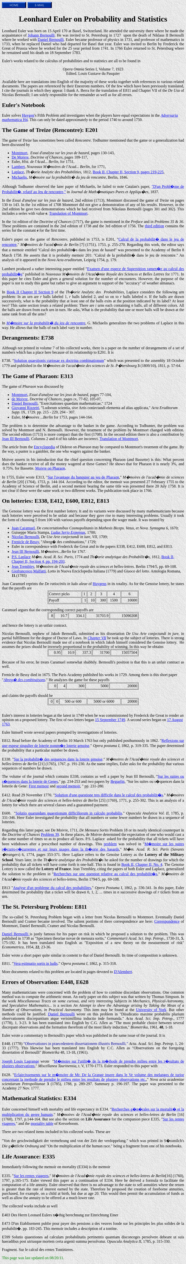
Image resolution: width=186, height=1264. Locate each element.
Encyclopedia (44, 447)
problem (110, 844)
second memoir (68, 786)
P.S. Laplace (21, 557)
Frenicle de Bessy (25, 542)
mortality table (42, 1123)
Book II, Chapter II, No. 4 (141, 864)
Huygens (100, 584)
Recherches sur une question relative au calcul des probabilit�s (105, 874)
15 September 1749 (110, 720)
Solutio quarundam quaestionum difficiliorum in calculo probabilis (69, 813)
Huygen (28, 115)
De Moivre (20, 157)
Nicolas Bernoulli (25, 537)
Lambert (18, 167)
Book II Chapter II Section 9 (30, 292)
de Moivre (20, 399)
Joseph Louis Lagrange (20, 1061)
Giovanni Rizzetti (25, 408)
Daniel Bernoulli (51, 40)
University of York (151, 1010)
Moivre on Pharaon (50, 468)
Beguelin (117, 781)
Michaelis (19, 177)
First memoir (39, 786)
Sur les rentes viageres (31, 1176)
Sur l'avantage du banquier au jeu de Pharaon (83, 477)
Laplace (18, 172)
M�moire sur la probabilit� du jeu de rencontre (45, 323)
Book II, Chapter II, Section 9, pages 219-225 (128, 172)
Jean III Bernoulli (15, 439)
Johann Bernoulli (41, 35)
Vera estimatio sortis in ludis (36, 963)
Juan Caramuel (23, 528)
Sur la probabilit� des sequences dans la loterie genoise (58, 759)
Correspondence (166, 921)
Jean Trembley (23, 566)
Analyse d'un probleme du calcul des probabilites (52, 888)
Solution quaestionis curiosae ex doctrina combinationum (59, 360)
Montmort (19, 153)
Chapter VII (97, 638)
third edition (154, 226)
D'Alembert (123, 972)
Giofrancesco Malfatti (29, 571)
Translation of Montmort (68, 213)
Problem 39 (50, 834)
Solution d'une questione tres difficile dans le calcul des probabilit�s (109, 795)
